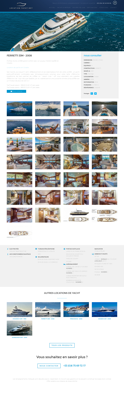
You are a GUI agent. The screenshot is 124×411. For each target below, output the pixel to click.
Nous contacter (16, 91)
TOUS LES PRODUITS (62, 345)
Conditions (103, 7)
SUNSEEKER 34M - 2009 (19, 337)
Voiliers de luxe (78, 7)
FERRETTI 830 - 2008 (47, 319)
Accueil (52, 7)
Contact (113, 7)
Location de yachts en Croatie (18, 67)
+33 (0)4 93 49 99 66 (104, 3)
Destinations (92, 7)
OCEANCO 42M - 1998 (19, 319)
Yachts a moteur (64, 7)
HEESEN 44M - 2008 (104, 319)
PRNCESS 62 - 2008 (76, 319)
